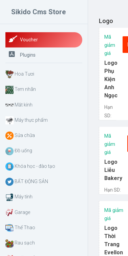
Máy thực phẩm (26, 120)
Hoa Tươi (19, 74)
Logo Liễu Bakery (113, 170)
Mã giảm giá (109, 45)
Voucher (23, 39)
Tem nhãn (20, 90)
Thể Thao (20, 228)
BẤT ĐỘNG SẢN (26, 182)
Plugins (22, 54)
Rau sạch (20, 243)
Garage (17, 213)
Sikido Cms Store (38, 12)
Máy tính (19, 197)
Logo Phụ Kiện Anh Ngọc (111, 79)
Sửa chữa (20, 136)
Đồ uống (18, 151)
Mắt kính (19, 105)
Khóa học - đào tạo (30, 166)
